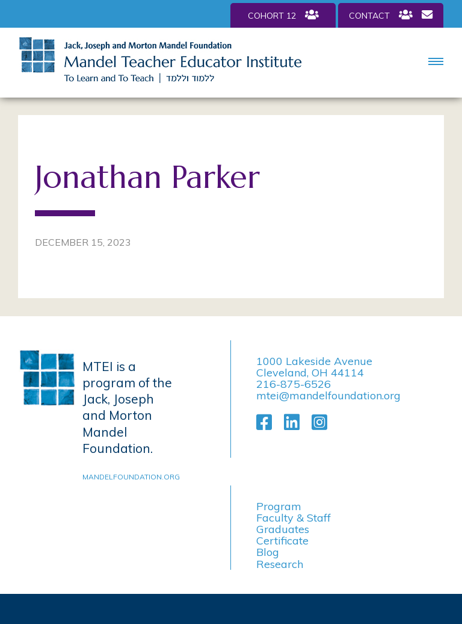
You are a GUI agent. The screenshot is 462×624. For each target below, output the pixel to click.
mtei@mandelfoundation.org (328, 395)
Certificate (282, 541)
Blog (267, 552)
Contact (391, 15)
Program (278, 506)
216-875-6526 (293, 384)
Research (279, 564)
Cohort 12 (283, 15)
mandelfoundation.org (129, 476)
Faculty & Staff (293, 518)
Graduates (282, 529)
